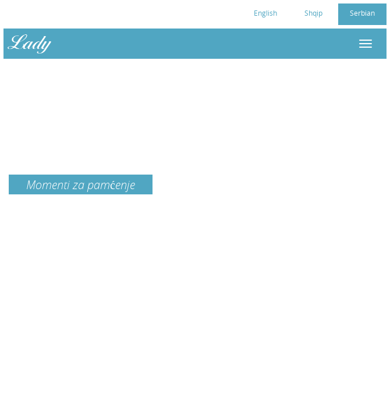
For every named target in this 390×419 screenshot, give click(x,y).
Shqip (313, 12)
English (265, 12)
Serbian (362, 12)
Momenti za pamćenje (80, 184)
